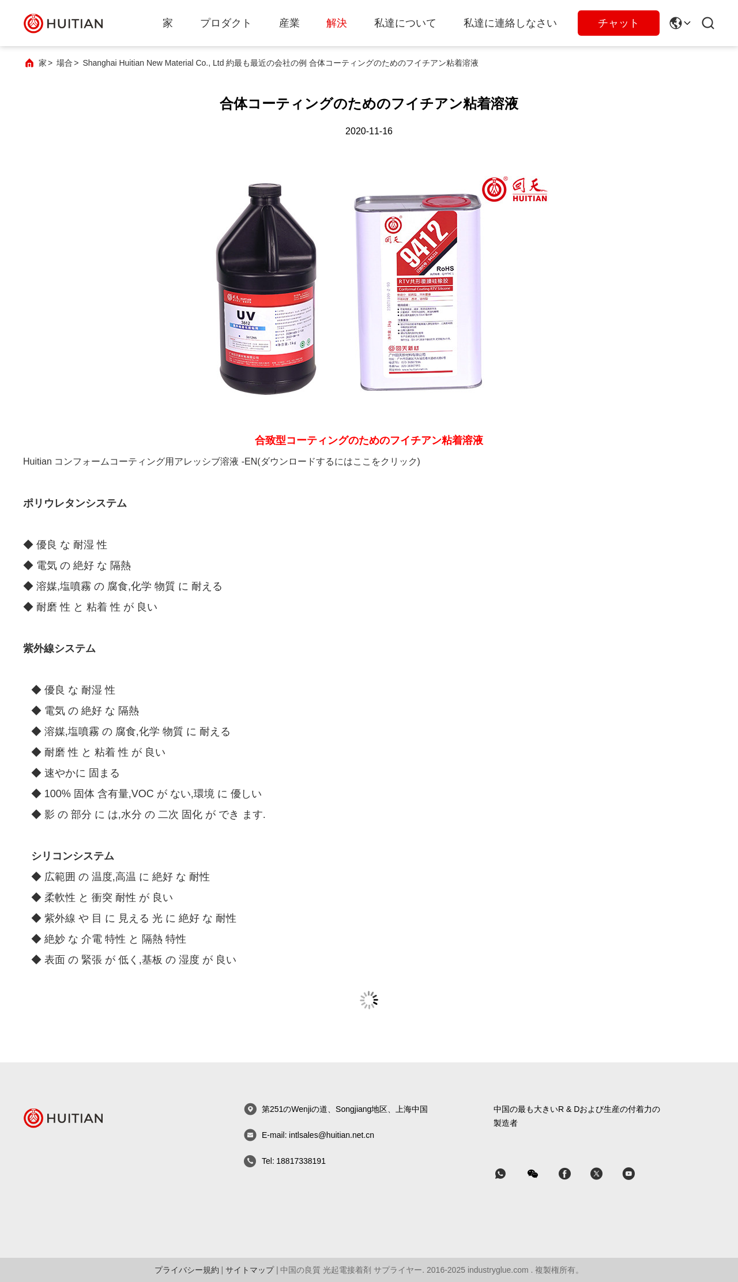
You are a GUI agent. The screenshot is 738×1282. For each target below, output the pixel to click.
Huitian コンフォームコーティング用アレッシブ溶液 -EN (140, 461)
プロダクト (226, 23)
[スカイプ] (573, 1174)
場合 (65, 62)
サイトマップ (249, 1270)
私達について (405, 23)
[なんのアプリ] (509, 1174)
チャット (618, 23)
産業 (289, 23)
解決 (336, 23)
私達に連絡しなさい (510, 23)
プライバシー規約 (187, 1270)
